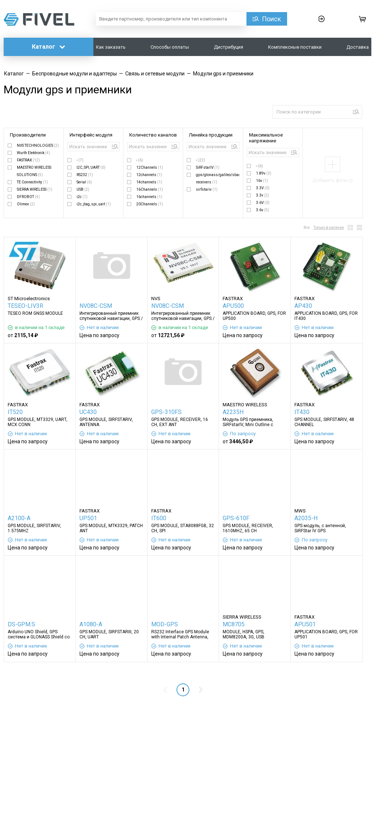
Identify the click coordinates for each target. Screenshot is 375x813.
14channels (149, 182)
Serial (84, 182)
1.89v (263, 173)
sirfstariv (207, 189)
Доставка (357, 47)
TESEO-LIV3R (25, 305)
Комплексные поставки (295, 47)
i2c (82, 197)
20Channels (149, 204)
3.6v (262, 210)
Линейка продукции (211, 135)
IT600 (158, 518)
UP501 (88, 518)
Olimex (26, 204)
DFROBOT (28, 197)
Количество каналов (153, 135)
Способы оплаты (170, 47)
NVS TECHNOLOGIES (38, 145)
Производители (28, 135)
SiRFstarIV (207, 167)
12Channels (149, 167)
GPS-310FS (166, 412)
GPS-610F (236, 518)
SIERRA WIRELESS (34, 189)
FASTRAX (28, 160)
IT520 (15, 412)
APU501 (305, 624)
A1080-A (90, 624)
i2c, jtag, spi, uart (94, 204)
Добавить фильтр (332, 180)
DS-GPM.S (21, 624)
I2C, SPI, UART (91, 167)
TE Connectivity (32, 182)
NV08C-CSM (95, 305)
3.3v (262, 195)
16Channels (149, 189)
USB (83, 189)
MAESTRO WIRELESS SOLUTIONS (34, 171)
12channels (149, 175)
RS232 (85, 175)
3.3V (263, 188)
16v (262, 181)
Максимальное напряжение (266, 137)
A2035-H (306, 518)
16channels (149, 197)
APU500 (233, 305)
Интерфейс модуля (91, 135)
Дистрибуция (228, 47)
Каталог (48, 46)
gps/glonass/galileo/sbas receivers (217, 178)
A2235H (233, 412)
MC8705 (234, 624)
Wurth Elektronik (33, 153)
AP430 (303, 305)
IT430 (301, 412)
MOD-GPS (164, 624)
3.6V (263, 203)
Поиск (271, 19)
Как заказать (111, 47)
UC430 (88, 412)
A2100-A (19, 518)
